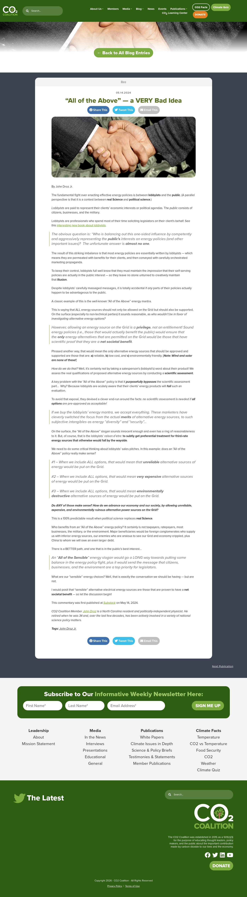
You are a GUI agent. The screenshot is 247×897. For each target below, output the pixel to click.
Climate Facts (208, 731)
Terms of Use (132, 886)
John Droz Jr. (67, 628)
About (38, 737)
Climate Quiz (221, 7)
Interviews (95, 744)
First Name (36, 706)
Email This (149, 110)
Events (162, 9)
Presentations (95, 750)
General (95, 763)
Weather (208, 763)
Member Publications (152, 763)
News (151, 9)
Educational (95, 757)
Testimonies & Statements (152, 757)
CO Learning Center (174, 13)
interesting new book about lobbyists (81, 225)
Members (113, 9)
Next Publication (222, 666)
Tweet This (124, 110)
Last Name (78, 706)
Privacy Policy (114, 886)
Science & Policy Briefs (152, 750)
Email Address (123, 706)
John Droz (89, 611)
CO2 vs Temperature (208, 744)
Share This (98, 110)
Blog (139, 9)
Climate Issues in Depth (152, 744)
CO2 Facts (201, 7)
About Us (95, 9)
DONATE (200, 14)
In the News (95, 737)
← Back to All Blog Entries (123, 52)
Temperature (208, 737)
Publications (177, 9)
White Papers (152, 737)
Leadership (39, 731)
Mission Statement (38, 744)
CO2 (208, 757)
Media (126, 9)
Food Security (208, 750)
